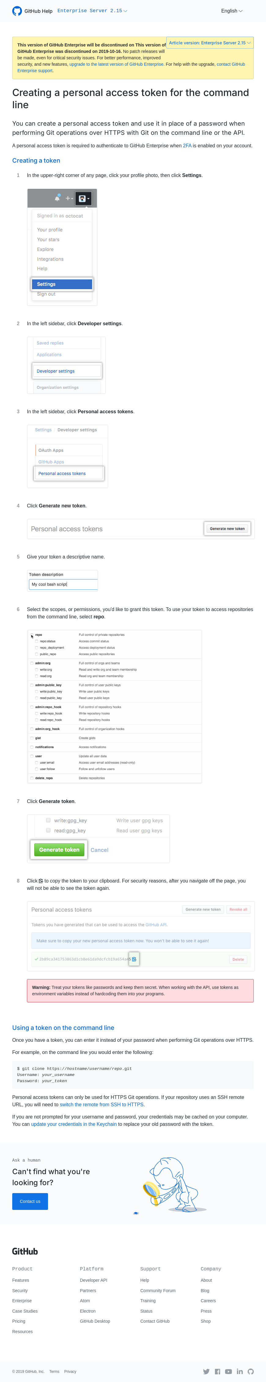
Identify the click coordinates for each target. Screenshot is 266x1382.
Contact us (30, 1201)
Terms (55, 1371)
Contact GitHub (155, 1321)
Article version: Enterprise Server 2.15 (210, 42)
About (206, 1280)
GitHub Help (38, 11)
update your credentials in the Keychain (74, 1124)
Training (148, 1300)
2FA (187, 145)
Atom (85, 1300)
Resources (22, 1331)
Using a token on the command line (63, 1027)
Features (20, 1280)
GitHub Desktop (95, 1321)
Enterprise (22, 1300)
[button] (92, 11)
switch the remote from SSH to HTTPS (102, 1104)
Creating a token (36, 160)
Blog (205, 1290)
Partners (88, 1290)
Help (144, 1280)
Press (206, 1311)
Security (20, 1290)
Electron (88, 1311)
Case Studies (25, 1311)
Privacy (70, 1371)
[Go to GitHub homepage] (25, 1249)
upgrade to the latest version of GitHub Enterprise (116, 64)
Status (146, 1311)
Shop (206, 1321)
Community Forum (157, 1290)
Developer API (94, 1280)
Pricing (18, 1321)
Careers (208, 1300)
